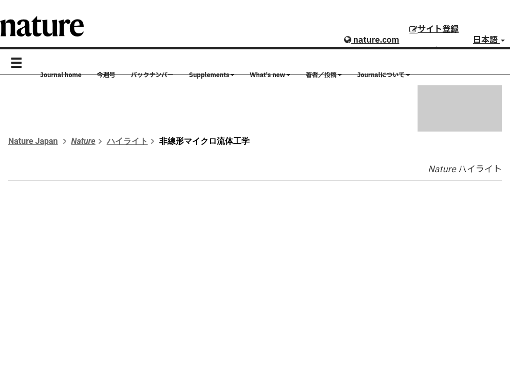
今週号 (106, 75)
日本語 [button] (489, 40)
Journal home (61, 75)
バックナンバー (152, 75)
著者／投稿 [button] (324, 75)
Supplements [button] (211, 75)
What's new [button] (270, 75)
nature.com (371, 40)
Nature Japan (33, 141)
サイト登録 (434, 29)
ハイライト (127, 141)
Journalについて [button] (383, 75)
